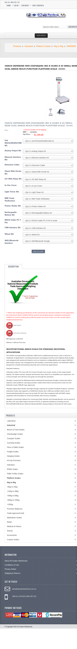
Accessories (12, 535)
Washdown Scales (14, 518)
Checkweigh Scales (15, 434)
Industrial (28, 46)
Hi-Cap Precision (14, 460)
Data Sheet (13, 325)
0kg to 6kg (58, 46)
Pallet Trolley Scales (15, 474)
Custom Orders (13, 540)
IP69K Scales (12, 469)
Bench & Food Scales (15, 430)
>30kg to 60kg (12, 496)
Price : (7, 130)
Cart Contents (38, 5)
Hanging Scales (13, 456)
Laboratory (11, 421)
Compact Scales (13, 438)
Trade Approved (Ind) (15, 513)
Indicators (11, 465)
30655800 (71, 46)
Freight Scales (13, 452)
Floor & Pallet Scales (15, 447)
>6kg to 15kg (12, 487)
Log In (16, 5)
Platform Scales (43, 46)
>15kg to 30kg (12, 491)
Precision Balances (14, 509)
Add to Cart (38, 251)
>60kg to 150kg (13, 500)
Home (9, 5)
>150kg (10, 504)
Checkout (25, 5)
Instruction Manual (16, 333)
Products (17, 46)
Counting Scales (13, 443)
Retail (9, 522)
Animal (10, 531)
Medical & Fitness (14, 526)
